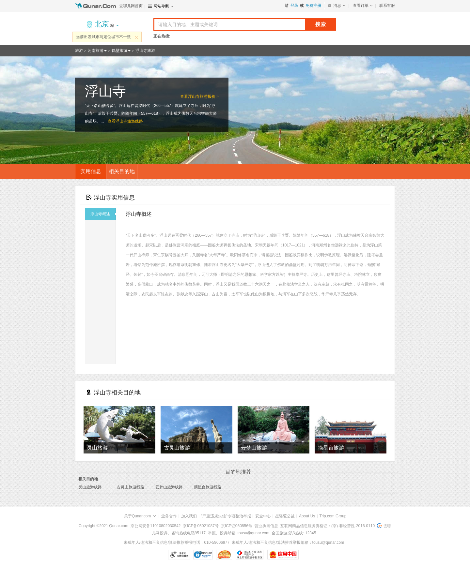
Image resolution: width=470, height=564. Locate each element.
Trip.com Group (332, 516)
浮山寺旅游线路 (129, 121)
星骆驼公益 (285, 516)
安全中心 (263, 516)
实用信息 (90, 171)
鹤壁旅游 (119, 50)
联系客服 (387, 5)
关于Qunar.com (137, 516)
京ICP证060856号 (236, 526)
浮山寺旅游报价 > (203, 96)
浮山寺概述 (103, 214)
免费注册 (313, 5)
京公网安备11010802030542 (155, 526)
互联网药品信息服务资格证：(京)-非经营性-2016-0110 (327, 526)
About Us (307, 516)
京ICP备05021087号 (200, 526)
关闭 (136, 37)
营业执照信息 (266, 526)
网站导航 (161, 6)
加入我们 (189, 516)
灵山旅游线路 (90, 487)
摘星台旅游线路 (207, 487)
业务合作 (169, 516)
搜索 (320, 24)
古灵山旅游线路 (130, 487)
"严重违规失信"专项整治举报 (226, 516)
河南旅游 (95, 50)
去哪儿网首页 (131, 6)
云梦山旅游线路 (169, 487)
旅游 (79, 50)
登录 (294, 5)
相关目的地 (122, 171)
